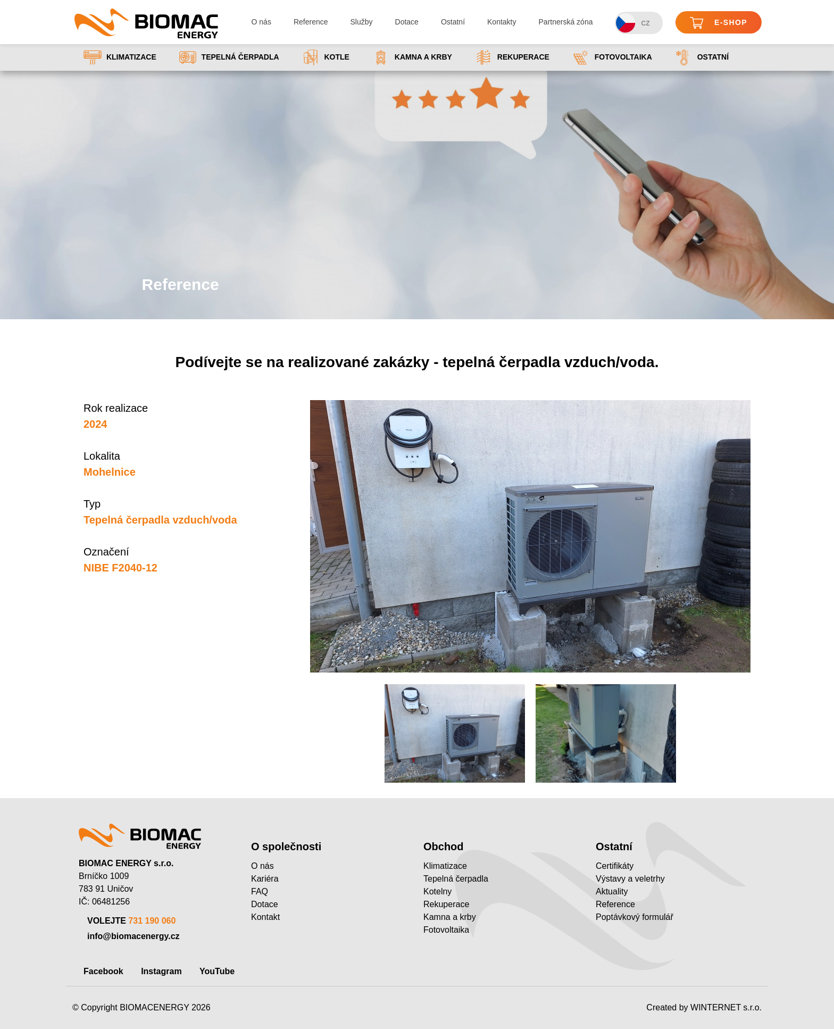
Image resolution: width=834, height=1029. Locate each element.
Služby (362, 22)
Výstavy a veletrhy (630, 878)
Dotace (407, 22)
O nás (261, 22)
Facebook (103, 971)
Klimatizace (120, 57)
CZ (632, 23)
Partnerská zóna (566, 22)
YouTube (217, 971)
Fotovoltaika (612, 57)
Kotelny (437, 891)
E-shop (718, 23)
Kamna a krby (412, 57)
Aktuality (612, 891)
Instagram (161, 971)
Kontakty (501, 22)
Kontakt (265, 917)
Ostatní (453, 22)
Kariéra (265, 878)
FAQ (259, 891)
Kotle (325, 57)
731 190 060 (152, 920)
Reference (311, 22)
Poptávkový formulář (634, 917)
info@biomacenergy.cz (133, 936)
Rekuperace (511, 57)
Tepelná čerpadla (229, 57)
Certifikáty (614, 865)
